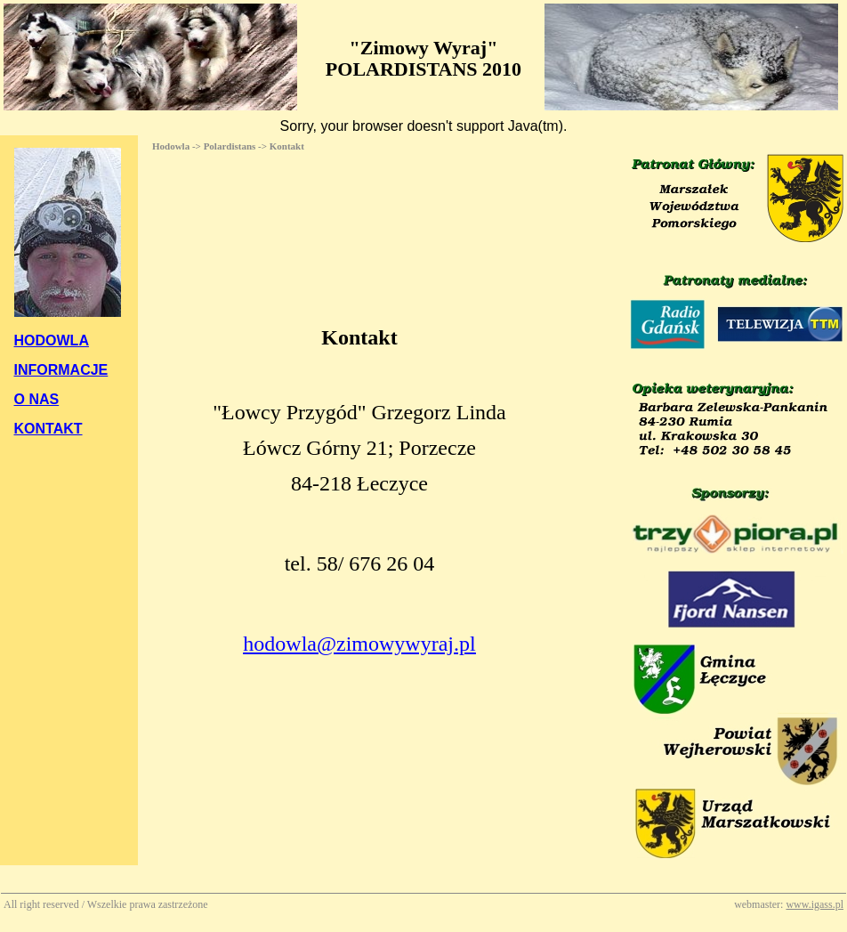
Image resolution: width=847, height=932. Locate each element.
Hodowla (171, 146)
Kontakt (287, 146)
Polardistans (230, 146)
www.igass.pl (814, 904)
